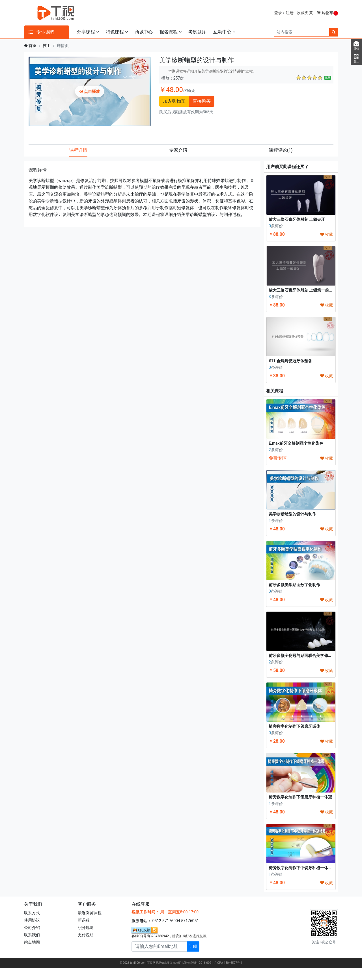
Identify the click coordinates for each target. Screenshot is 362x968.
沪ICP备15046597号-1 (228, 963)
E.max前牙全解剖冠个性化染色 (296, 443)
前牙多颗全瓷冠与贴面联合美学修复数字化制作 (310, 655)
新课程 (84, 920)
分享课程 (88, 32)
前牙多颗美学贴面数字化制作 (294, 584)
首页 (32, 45)
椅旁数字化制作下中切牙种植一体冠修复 (304, 868)
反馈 (356, 45)
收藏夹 (305, 12)
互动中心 (224, 32)
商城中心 (144, 32)
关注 (356, 58)
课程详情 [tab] (78, 150)
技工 (47, 45)
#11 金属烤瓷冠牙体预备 (290, 361)
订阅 (193, 946)
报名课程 (171, 32)
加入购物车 (174, 101)
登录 (278, 12)
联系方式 (32, 913)
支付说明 (86, 935)
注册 (290, 12)
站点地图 (32, 942)
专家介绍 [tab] (178, 150)
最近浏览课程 (90, 913)
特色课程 (117, 32)
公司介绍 (32, 927)
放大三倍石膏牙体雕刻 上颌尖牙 (297, 219)
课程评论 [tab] (281, 150)
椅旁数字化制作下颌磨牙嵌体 (294, 726)
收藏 (326, 234)
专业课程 (42, 32)
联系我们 (32, 935)
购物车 (327, 12)
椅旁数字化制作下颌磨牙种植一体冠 (300, 797)
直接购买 (202, 101)
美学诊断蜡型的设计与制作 (292, 514)
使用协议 (32, 920)
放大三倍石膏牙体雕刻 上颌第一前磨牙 (303, 290)
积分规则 (86, 927)
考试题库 (197, 32)
